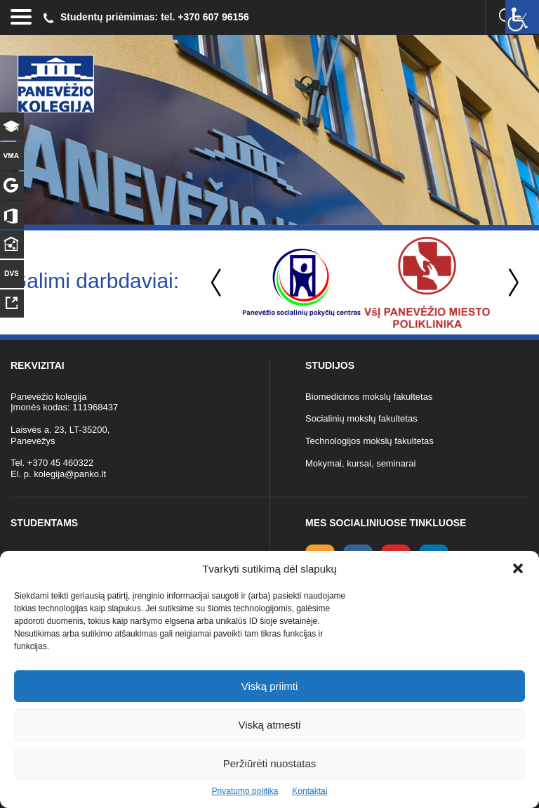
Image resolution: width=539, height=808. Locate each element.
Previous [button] (217, 282)
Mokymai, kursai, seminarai (360, 463)
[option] (301, 282)
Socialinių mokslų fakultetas (361, 418)
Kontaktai (309, 791)
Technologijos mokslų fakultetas (369, 441)
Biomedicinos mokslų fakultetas (368, 396)
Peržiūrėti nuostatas (270, 763)
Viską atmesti (270, 725)
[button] (518, 568)
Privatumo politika (245, 791)
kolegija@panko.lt (70, 474)
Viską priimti (269, 686)
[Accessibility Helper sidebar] (522, 17)
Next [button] (510, 282)
